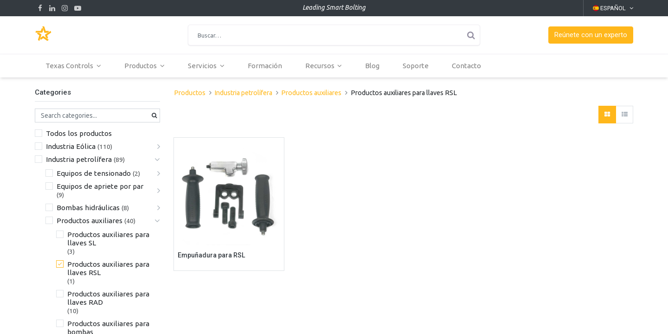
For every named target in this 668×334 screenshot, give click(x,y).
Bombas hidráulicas (88, 208)
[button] (590, 35)
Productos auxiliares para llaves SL (108, 239)
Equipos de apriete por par (100, 186)
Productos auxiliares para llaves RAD (108, 298)
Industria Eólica (71, 146)
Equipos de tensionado (94, 173)
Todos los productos (79, 133)
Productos (190, 92)
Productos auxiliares (89, 221)
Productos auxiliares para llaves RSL (108, 268)
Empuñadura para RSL (211, 255)
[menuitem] (265, 65)
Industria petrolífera (79, 159)
